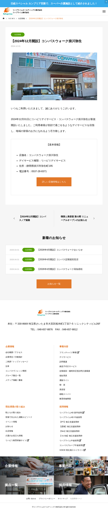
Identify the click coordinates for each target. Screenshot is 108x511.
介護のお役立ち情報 (14, 436)
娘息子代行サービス (68, 366)
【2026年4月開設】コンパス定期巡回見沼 (57, 259)
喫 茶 (62, 385)
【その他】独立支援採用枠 (70, 436)
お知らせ (9, 426)
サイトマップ (63, 499)
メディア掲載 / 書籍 (13, 380)
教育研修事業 (65, 399)
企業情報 (9, 346)
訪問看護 (63, 362)
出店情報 (17, 35)
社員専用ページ (76, 499)
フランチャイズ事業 (68, 352)
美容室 (62, 389)
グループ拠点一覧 (13, 375)
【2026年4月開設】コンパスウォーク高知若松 (60, 269)
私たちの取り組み (13, 412)
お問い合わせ (31, 499)
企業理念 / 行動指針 (13, 357)
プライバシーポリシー (47, 499)
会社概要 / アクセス (13, 352)
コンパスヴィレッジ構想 (15, 371)
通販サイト (64, 380)
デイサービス (65, 357)
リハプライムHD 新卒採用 (70, 413)
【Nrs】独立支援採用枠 (69, 431)
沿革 (7, 366)
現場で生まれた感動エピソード (18, 417)
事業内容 (63, 346)
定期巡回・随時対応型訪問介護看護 (74, 371)
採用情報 (63, 407)
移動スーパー (65, 394)
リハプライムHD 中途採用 (70, 417)
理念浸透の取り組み (15, 407)
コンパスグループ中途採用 (70, 445)
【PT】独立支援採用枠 (69, 422)
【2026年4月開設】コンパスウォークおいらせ (60, 250)
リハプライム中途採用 (69, 440)
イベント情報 (11, 422)
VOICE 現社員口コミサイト (71, 450)
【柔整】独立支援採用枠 (69, 426)
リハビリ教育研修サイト (15, 440)
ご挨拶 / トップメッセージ (16, 361)
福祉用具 (63, 376)
